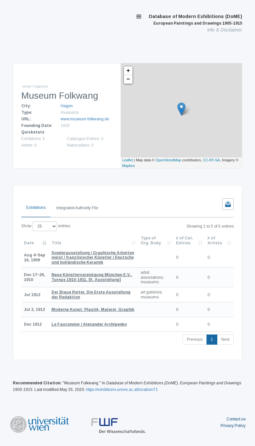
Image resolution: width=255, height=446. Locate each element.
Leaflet (127, 160)
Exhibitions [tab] (36, 207)
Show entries (45, 226)
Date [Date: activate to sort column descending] (29, 243)
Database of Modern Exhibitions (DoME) (195, 20)
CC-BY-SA (211, 160)
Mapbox (128, 166)
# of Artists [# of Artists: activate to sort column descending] (214, 240)
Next (225, 339)
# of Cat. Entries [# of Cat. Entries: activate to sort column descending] (184, 240)
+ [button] (128, 71)
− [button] (128, 79)
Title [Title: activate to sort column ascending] (56, 243)
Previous (195, 339)
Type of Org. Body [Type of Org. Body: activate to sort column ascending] (151, 240)
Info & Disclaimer (224, 29)
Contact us (235, 419)
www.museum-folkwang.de (85, 119)
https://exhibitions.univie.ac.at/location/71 (122, 389)
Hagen (67, 106)
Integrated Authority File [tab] (77, 208)
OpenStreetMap (168, 160)
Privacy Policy (233, 425)
